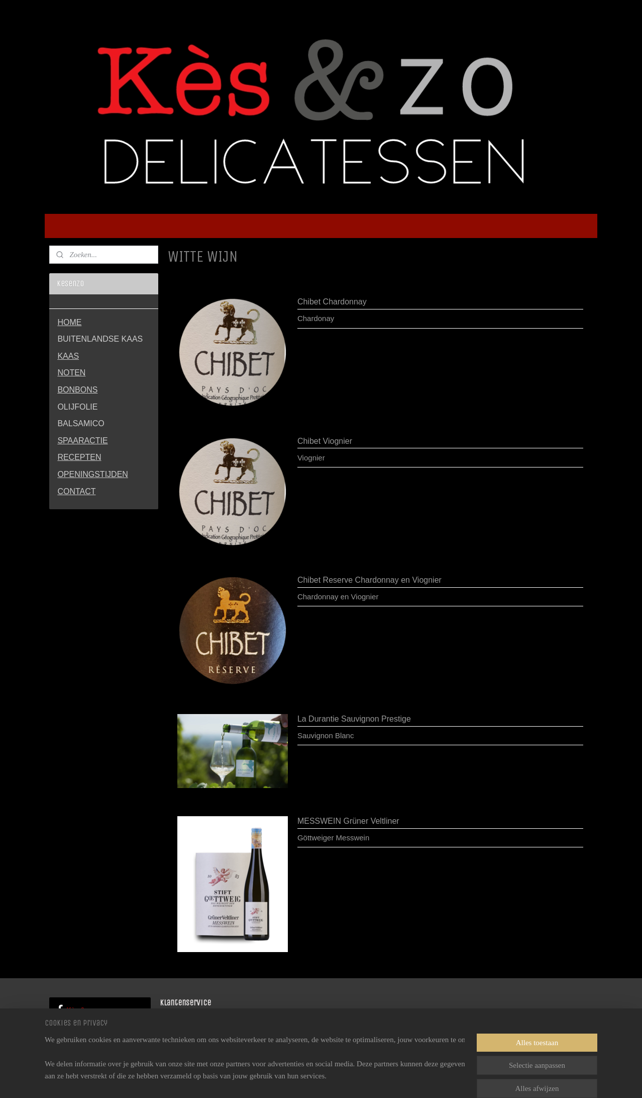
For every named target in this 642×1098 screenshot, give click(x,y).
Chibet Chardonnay (332, 301)
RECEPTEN (79, 457)
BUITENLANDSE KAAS (100, 339)
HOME (69, 322)
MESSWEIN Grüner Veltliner (348, 821)
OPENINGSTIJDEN (92, 474)
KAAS (68, 356)
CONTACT (76, 491)
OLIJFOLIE (77, 407)
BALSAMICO (80, 423)
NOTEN (71, 372)
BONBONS (77, 389)
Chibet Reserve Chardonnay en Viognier (369, 580)
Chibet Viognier (324, 441)
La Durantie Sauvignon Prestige (354, 719)
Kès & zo (75, 1010)
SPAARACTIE (82, 440)
